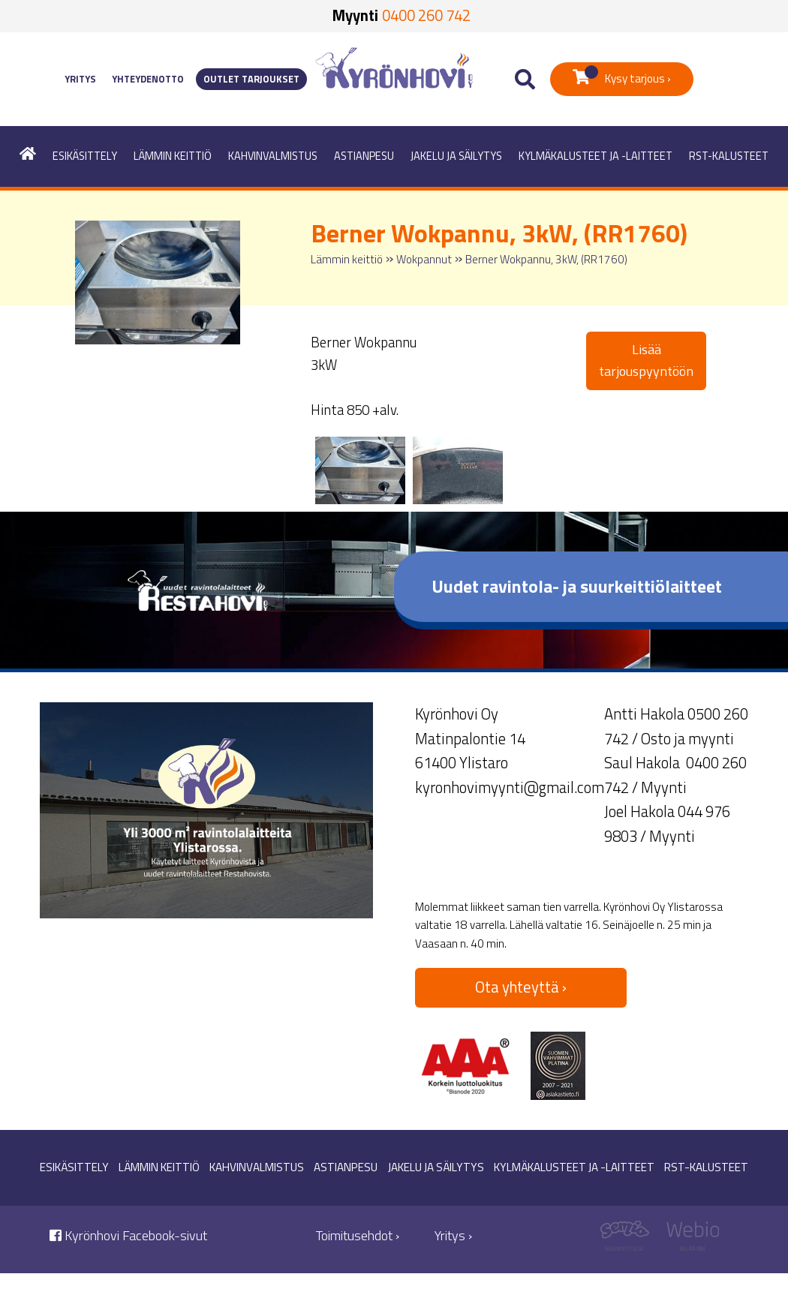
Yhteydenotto (148, 79)
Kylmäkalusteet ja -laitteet (595, 156)
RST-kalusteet (728, 156)
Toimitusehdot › (357, 1235)
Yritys (80, 79)
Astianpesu (364, 156)
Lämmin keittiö (173, 156)
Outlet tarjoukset (251, 79)
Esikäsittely (85, 156)
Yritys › (453, 1235)
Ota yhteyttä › (521, 987)
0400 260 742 (426, 15)
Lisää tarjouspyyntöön (646, 360)
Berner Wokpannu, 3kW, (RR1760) (546, 259)
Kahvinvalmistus (272, 156)
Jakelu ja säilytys (456, 156)
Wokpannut (424, 259)
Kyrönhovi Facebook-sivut (128, 1235)
